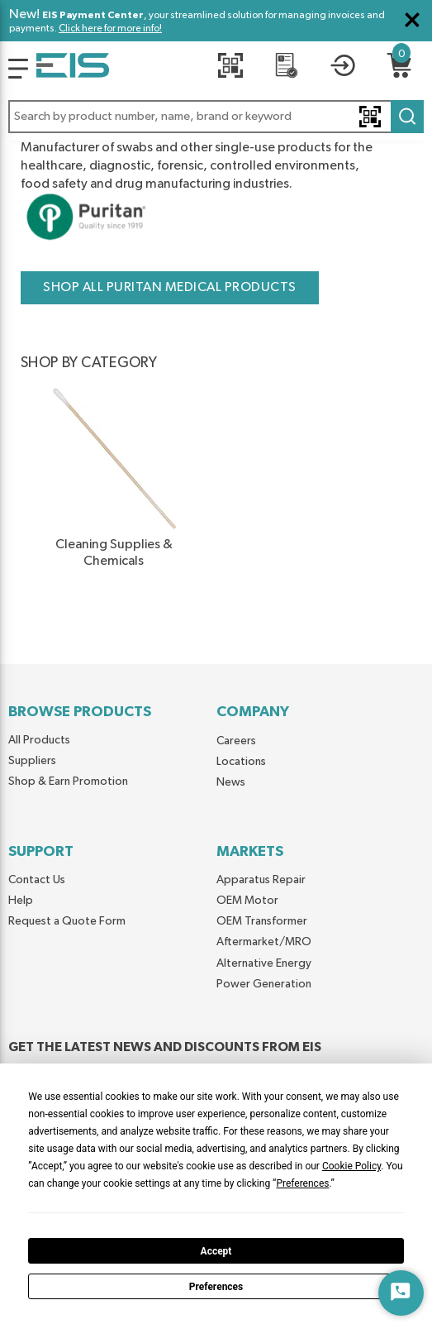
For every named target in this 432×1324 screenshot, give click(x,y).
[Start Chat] (401, 1293)
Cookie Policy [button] (351, 1166)
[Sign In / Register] (342, 68)
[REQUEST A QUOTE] (286, 68)
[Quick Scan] (230, 68)
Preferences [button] (302, 1183)
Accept (216, 1251)
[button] (216, 116)
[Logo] (18, 69)
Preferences (216, 1287)
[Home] (72, 68)
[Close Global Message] (412, 19)
